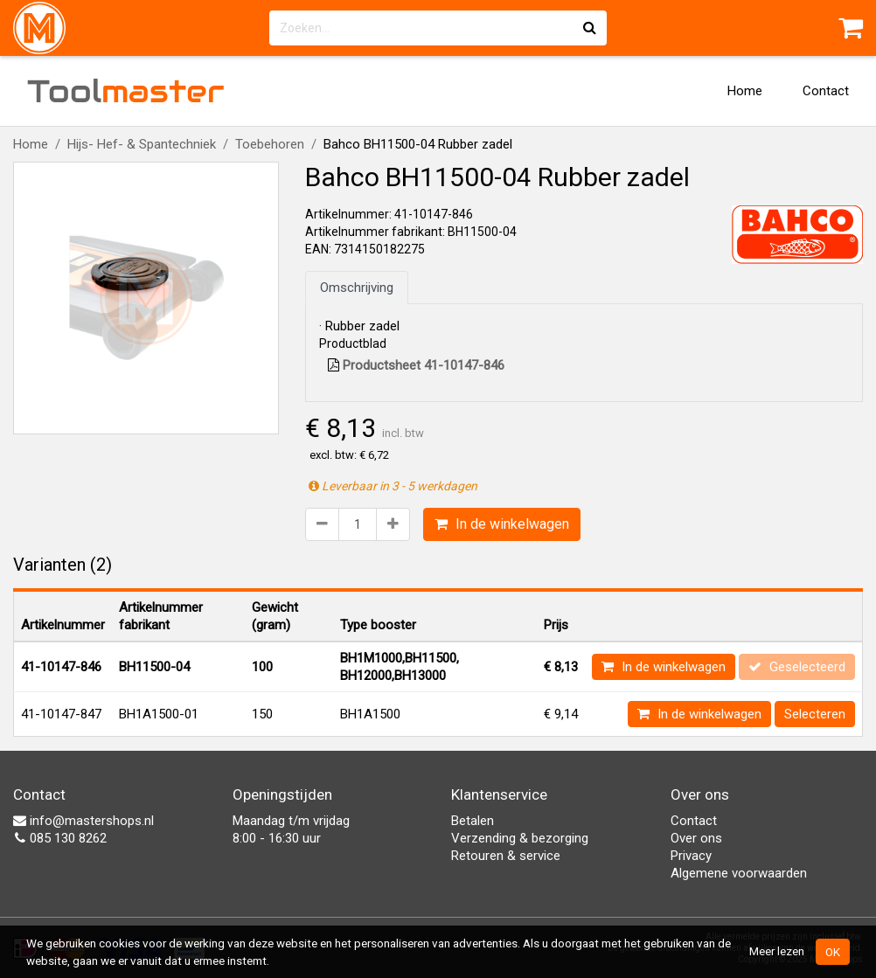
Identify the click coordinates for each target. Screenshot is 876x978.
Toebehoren (269, 144)
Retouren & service (505, 856)
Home (744, 91)
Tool (126, 91)
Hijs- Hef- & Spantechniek (141, 144)
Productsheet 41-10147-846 (416, 365)
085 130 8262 (60, 838)
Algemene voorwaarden (739, 873)
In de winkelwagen (502, 524)
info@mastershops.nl (83, 821)
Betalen (472, 821)
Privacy (691, 856)
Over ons (696, 838)
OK (832, 952)
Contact (826, 91)
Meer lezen (776, 951)
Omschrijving (356, 287)
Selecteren (814, 714)
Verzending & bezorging (519, 838)
